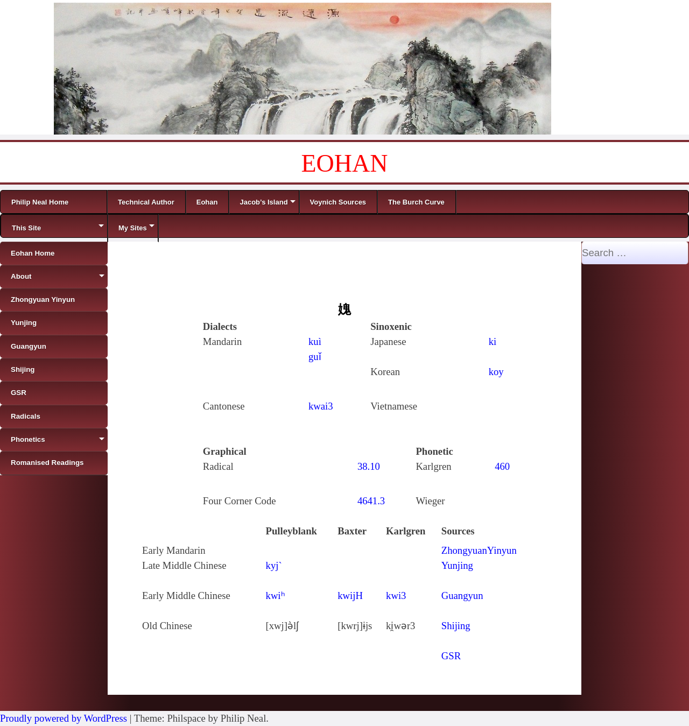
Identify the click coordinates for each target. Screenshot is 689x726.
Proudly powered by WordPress (63, 718)
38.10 (368, 466)
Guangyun (462, 595)
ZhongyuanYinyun (479, 550)
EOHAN (344, 163)
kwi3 (396, 595)
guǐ (314, 356)
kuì (314, 341)
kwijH (350, 595)
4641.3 (371, 500)
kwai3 (320, 406)
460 (502, 466)
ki (493, 341)
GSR (451, 655)
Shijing (455, 625)
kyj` (274, 565)
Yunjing (457, 565)
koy (496, 371)
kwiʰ (275, 595)
